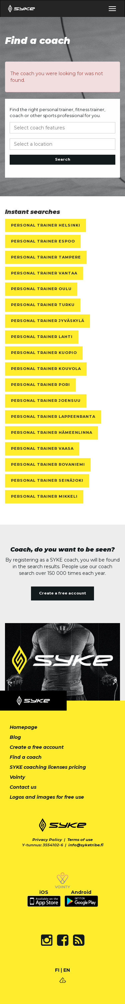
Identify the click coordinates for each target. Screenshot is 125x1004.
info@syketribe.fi (85, 845)
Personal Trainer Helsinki (45, 225)
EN (66, 970)
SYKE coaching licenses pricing (48, 767)
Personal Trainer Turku (43, 304)
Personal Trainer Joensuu (46, 400)
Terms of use (80, 839)
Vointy (17, 777)
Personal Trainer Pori (40, 384)
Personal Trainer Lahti (42, 336)
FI (57, 970)
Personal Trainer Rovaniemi (48, 464)
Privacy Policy (47, 839)
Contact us (23, 787)
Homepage (23, 727)
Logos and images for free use (47, 797)
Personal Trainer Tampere (46, 257)
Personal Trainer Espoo (43, 241)
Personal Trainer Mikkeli (44, 496)
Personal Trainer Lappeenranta (53, 416)
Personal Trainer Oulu (41, 288)
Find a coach (26, 757)
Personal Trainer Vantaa (44, 273)
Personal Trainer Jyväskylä (47, 320)
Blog (15, 737)
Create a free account (62, 593)
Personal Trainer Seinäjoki (47, 480)
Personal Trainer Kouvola (46, 368)
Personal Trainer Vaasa (42, 448)
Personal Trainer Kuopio (44, 352)
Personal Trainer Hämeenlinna (51, 432)
